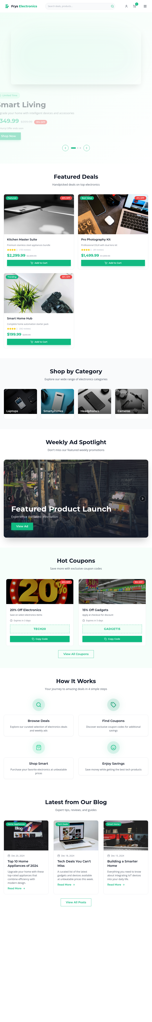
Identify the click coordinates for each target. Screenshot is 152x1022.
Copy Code (40, 642)
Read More (16, 892)
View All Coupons (76, 654)
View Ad (22, 526)
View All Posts (76, 902)
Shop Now (16, 136)
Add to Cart (38, 263)
